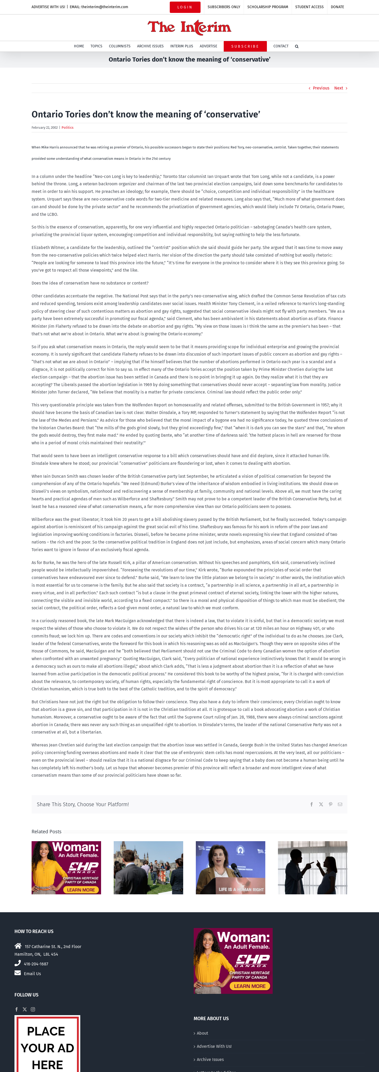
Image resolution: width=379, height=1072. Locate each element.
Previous (321, 88)
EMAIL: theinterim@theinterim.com (99, 7)
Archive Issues (210, 1059)
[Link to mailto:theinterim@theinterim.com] (17, 973)
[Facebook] (16, 1009)
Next (338, 88)
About (202, 1033)
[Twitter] (25, 1009)
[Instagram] (33, 1009)
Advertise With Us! (214, 1046)
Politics (67, 127)
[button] (296, 46)
